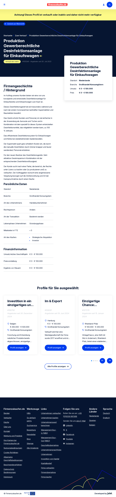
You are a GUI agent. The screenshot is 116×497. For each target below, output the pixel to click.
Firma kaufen (46, 477)
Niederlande (94, 416)
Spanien (92, 420)
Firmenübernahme (48, 472)
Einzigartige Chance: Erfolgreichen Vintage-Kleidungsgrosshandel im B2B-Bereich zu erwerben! (95, 303)
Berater (7, 413)
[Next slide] (109, 360)
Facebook (70, 434)
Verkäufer (8, 418)
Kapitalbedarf (46, 463)
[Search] (109, 4)
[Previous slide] (102, 360)
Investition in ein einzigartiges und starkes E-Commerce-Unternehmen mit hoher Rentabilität (20, 303)
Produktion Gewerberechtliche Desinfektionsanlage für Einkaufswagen (61, 35)
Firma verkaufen (47, 468)
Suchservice (32, 425)
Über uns (7, 427)
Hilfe (28, 413)
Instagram (70, 443)
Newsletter (31, 434)
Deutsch (106, 413)
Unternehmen (46, 454)
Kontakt (7, 431)
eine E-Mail (80, 421)
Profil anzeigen (17, 348)
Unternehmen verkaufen (51, 413)
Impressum (8, 477)
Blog (28, 439)
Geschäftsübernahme (50, 445)
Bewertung (31, 430)
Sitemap (30, 443)
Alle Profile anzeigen (56, 366)
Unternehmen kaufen (49, 418)
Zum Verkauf (21, 35)
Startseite (8, 35)
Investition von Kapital (50, 459)
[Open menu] (4, 5)
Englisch (106, 418)
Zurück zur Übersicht (15, 24)
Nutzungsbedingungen (13, 448)
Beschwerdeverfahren (13, 465)
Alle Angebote (32, 448)
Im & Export (53, 301)
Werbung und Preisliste (13, 436)
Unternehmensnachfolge (51, 450)
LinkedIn (69, 425)
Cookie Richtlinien (11, 452)
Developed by (103, 493)
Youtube (69, 439)
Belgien (92, 425)
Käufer (6, 422)
